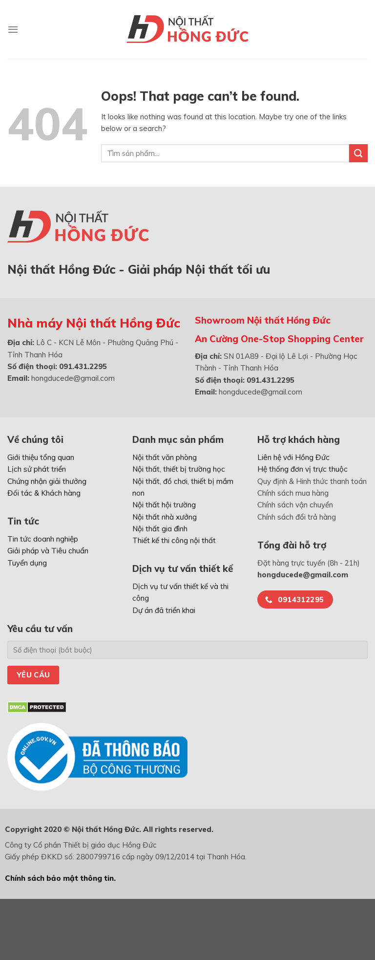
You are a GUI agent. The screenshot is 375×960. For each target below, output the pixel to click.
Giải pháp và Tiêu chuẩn (47, 550)
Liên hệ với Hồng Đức (293, 457)
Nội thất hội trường (164, 504)
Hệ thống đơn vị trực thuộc (302, 469)
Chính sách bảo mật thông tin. (60, 878)
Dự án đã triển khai (163, 610)
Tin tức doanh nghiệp (42, 539)
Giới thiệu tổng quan (40, 457)
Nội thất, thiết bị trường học (178, 469)
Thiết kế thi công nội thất (174, 540)
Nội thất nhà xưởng (164, 517)
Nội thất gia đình (160, 528)
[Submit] (358, 153)
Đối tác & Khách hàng (44, 493)
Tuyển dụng (27, 562)
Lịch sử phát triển (36, 469)
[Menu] (13, 29)
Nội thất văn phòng (164, 457)
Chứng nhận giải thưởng (46, 481)
